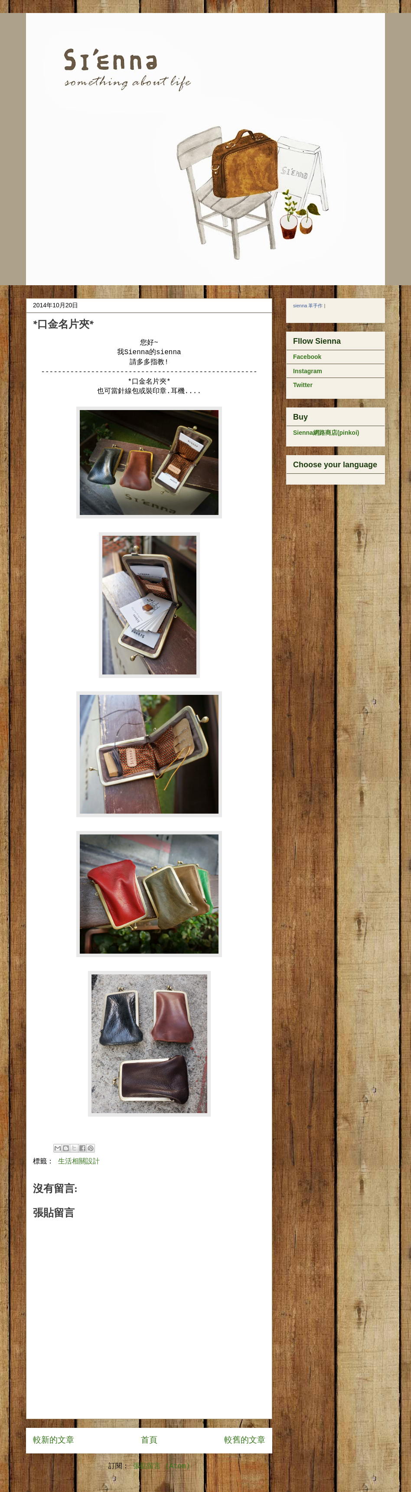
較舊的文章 (244, 1440)
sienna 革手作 (308, 305)
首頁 (149, 1440)
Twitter (303, 384)
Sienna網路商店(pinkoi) (326, 432)
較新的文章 (53, 1440)
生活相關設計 (79, 1162)
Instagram (307, 371)
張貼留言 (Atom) (161, 1466)
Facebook (307, 356)
